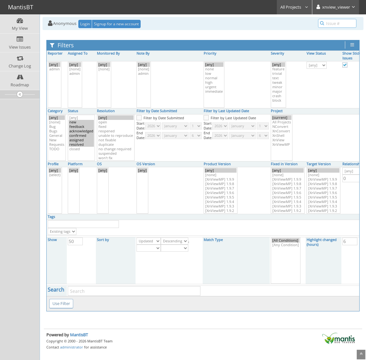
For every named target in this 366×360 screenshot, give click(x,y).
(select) (55, 175)
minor (278, 87)
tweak (278, 82)
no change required (116, 149)
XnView (282, 140)
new (81, 122)
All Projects (294, 7)
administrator (71, 347)
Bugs (57, 131)
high (214, 82)
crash (278, 96)
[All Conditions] (286, 240)
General (57, 135)
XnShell (282, 135)
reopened (116, 131)
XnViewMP (282, 144)
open (116, 122)
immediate (214, 91)
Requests (57, 144)
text (278, 78)
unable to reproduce (116, 135)
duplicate (116, 144)
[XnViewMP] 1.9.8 (221, 184)
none (214, 69)
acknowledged (81, 131)
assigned (81, 140)
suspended (116, 153)
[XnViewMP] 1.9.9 (221, 179)
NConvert (282, 126)
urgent (214, 87)
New (57, 140)
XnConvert (282, 131)
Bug (57, 126)
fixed (116, 126)
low (214, 73)
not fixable (116, 140)
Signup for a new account (116, 24)
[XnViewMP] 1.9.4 (221, 202)
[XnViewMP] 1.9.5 (221, 197)
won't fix (116, 158)
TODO (57, 149)
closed (81, 149)
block (278, 100)
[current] (282, 117)
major (278, 91)
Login (85, 24)
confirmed (81, 135)
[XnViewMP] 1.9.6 (221, 193)
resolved (81, 144)
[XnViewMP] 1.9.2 (221, 210)
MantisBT (79, 335)
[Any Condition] (286, 245)
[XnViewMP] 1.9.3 (221, 206)
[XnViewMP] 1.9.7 (221, 188)
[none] (75, 69)
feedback (81, 126)
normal (214, 78)
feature (278, 69)
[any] (54, 64)
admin (54, 69)
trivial (278, 73)
